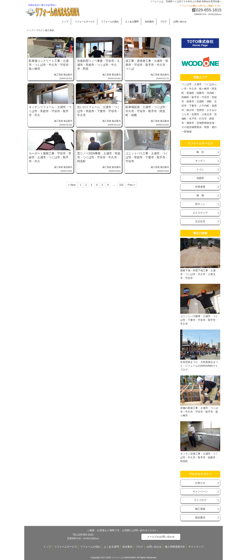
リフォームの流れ (110, 21)
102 (121, 185)
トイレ (200, 169)
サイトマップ (196, 546)
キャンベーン (200, 491)
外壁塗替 (200, 186)
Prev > (131, 185)
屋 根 (200, 195)
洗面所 (200, 178)
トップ (65, 21)
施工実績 (58, 74)
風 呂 (200, 152)
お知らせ (200, 482)
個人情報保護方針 (175, 546)
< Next (72, 185)
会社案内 (149, 21)
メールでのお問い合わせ (161, 536)
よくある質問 (131, 21)
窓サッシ (200, 204)
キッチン (200, 160)
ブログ (163, 21)
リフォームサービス (85, 21)
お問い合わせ (180, 21)
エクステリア (200, 212)
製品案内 (67, 74)
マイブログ (200, 500)
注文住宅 (200, 221)
